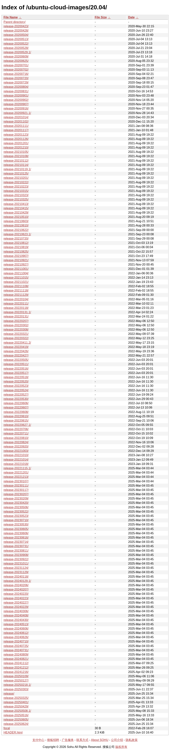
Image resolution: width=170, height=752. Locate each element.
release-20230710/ (16, 520)
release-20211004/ (16, 273)
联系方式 (82, 740)
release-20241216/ (16, 672)
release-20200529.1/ (17, 52)
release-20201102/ (16, 121)
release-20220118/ (16, 307)
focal (7, 728)
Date (131, 17)
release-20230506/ (16, 507)
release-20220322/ (16, 338)
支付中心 (38, 740)
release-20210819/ (16, 247)
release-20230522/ (16, 511)
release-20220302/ (16, 325)
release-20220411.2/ (17, 342)
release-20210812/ (16, 242)
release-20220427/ (16, 355)
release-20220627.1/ (17, 424)
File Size (101, 17)
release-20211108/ (16, 286)
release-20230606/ (16, 533)
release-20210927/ (16, 264)
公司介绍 (117, 740)
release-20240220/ (16, 593)
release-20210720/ (16, 238)
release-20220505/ (16, 359)
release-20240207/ (16, 589)
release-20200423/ (16, 26)
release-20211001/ (16, 268)
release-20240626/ (16, 637)
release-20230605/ (16, 529)
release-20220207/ (16, 321)
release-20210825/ (16, 251)
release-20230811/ (16, 550)
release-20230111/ (16, 485)
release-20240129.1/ (17, 581)
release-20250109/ (16, 676)
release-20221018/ (16, 464)
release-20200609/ (16, 56)
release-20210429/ (16, 212)
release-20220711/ (16, 433)
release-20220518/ (16, 377)
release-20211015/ (16, 277)
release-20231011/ (16, 563)
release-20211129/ (16, 294)
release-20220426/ (16, 351)
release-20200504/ (16, 34)
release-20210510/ (16, 216)
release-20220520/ (16, 381)
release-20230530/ (16, 524)
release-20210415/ (16, 208)
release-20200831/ (16, 91)
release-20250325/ (16, 697)
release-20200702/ (16, 69)
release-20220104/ (16, 299)
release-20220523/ (16, 385)
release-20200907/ (16, 104)
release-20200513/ (16, 39)
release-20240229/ (16, 606)
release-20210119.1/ (17, 169)
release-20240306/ (16, 611)
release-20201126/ (16, 139)
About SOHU (99, 740)
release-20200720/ (16, 78)
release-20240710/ (16, 641)
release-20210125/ (16, 173)
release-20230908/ (16, 555)
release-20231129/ (16, 572)
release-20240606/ (16, 628)
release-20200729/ (16, 82)
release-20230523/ (16, 515)
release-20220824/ (16, 442)
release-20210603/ (16, 221)
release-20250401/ (16, 702)
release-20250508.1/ (17, 710)
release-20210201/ (16, 177)
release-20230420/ (16, 502)
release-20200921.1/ (17, 113)
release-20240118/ (16, 576)
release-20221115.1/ (17, 468)
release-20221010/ (16, 455)
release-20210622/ (16, 230)
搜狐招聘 (53, 740)
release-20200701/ (16, 65)
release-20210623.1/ (17, 234)
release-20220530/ (16, 398)
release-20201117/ (16, 130)
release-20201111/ (16, 125)
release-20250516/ (16, 715)
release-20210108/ (16, 156)
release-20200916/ (16, 108)
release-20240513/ (16, 624)
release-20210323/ (16, 195)
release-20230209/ (16, 498)
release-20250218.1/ (17, 684)
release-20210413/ (16, 204)
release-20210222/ (16, 182)
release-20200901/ (16, 95)
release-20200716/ (16, 73)
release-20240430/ (16, 620)
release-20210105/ (16, 151)
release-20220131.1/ (17, 312)
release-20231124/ (16, 567)
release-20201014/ (16, 117)
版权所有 (121, 746)
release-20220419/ (16, 347)
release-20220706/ (16, 429)
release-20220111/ (16, 303)
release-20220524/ (16, 390)
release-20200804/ (16, 86)
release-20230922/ (16, 559)
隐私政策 (132, 740)
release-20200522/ (16, 43)
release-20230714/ (16, 541)
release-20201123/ (16, 134)
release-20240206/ (16, 585)
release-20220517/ (16, 373)
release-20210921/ (16, 260)
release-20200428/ (16, 30)
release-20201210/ (16, 147)
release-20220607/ (16, 407)
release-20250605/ (16, 719)
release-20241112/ (16, 663)
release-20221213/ (16, 476)
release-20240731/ (16, 650)
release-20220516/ (16, 368)
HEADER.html (13, 732)
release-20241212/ (16, 667)
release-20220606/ (16, 403)
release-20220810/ (16, 438)
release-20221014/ (16, 459)
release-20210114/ (16, 165)
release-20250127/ (16, 680)
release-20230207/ (16, 494)
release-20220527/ (16, 394)
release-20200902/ (16, 99)
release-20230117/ (16, 489)
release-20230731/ (16, 546)
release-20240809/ (16, 654)
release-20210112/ (16, 160)
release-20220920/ (16, 446)
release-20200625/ (16, 60)
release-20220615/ (16, 420)
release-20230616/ (16, 537)
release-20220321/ (16, 333)
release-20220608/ (16, 412)
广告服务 (68, 740)
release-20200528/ (16, 48)
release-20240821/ (16, 658)
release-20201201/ (16, 143)
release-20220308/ (16, 329)
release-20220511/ (16, 364)
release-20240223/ (16, 598)
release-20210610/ (16, 225)
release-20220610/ (16, 416)
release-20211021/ (16, 281)
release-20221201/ (16, 472)
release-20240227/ (16, 602)
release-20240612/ (16, 632)
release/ (9, 693)
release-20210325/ (16, 199)
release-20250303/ (16, 689)
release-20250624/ (16, 723)
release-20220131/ (16, 316)
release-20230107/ (16, 481)
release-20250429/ (16, 706)
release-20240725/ (16, 646)
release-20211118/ (16, 290)
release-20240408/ (16, 615)
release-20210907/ (16, 256)
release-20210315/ (16, 190)
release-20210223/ (16, 186)
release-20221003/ (16, 450)
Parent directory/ (14, 22)
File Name (11, 17)
